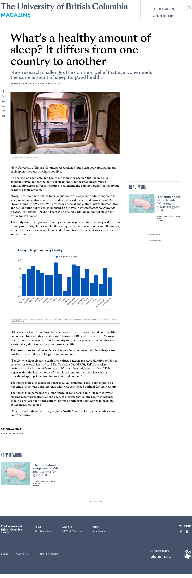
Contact (97, 530)
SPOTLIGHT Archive (72, 535)
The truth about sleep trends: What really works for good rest (168, 207)
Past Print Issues (43, 535)
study (46, 212)
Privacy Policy (22, 557)
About (38, 530)
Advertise (67, 530)
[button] (189, 20)
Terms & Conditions (49, 557)
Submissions (99, 535)
